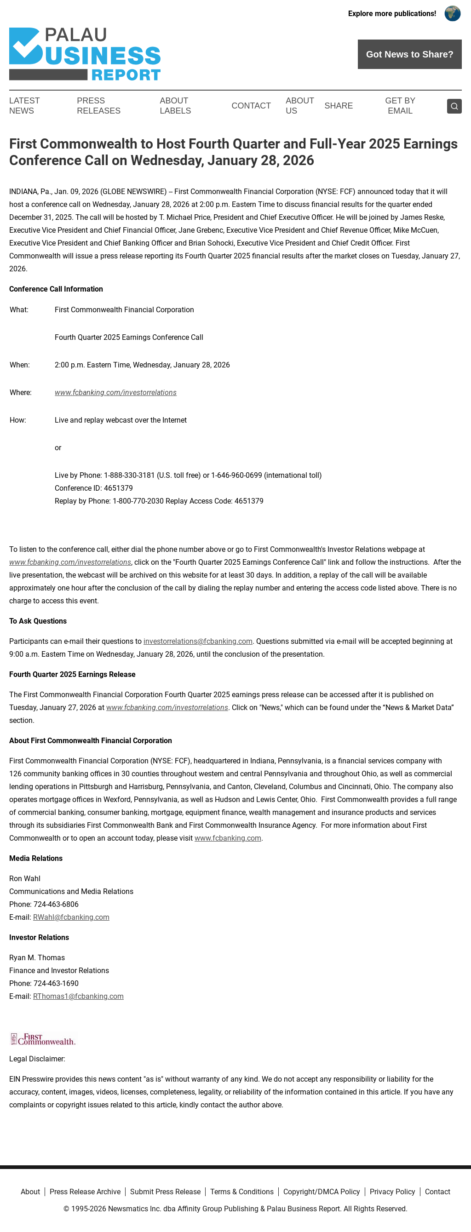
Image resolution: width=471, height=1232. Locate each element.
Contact (251, 105)
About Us (300, 105)
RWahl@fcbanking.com (71, 917)
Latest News (24, 105)
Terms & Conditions (242, 1191)
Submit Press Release (165, 1191)
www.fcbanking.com (228, 838)
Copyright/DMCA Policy (321, 1191)
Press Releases (99, 105)
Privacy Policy (392, 1191)
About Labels (175, 105)
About (30, 1191)
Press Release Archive (85, 1191)
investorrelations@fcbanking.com (198, 641)
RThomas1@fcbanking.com (78, 996)
